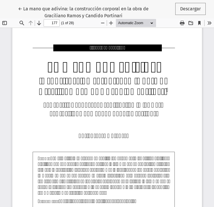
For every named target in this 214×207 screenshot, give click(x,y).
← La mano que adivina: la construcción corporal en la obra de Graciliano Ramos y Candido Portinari (83, 11)
